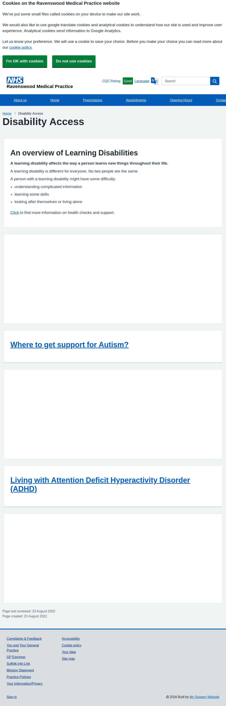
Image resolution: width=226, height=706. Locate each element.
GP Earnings (16, 657)
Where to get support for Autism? (69, 344)
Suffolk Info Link (18, 663)
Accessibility (71, 638)
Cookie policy (72, 645)
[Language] (146, 81)
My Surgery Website (204, 697)
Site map (68, 658)
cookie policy (20, 47)
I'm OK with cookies (24, 61)
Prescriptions (92, 100)
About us (20, 100)
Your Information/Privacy (25, 683)
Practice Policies (19, 677)
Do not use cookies (74, 61)
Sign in (12, 697)
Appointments (136, 100)
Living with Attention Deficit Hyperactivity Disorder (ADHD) (100, 484)
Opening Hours (181, 100)
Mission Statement (20, 670)
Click (14, 213)
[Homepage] (54, 83)
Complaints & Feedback (24, 638)
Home (54, 100)
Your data (69, 652)
